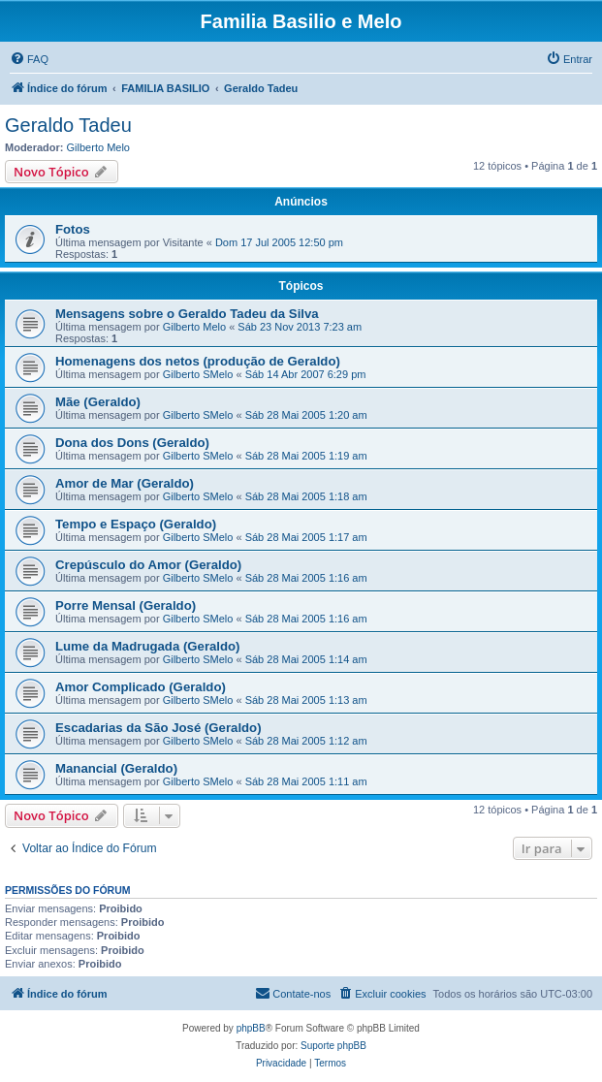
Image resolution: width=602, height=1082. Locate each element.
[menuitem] (29, 59)
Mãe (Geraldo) (98, 402)
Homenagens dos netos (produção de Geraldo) (197, 361)
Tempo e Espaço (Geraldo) (135, 524)
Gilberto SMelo (198, 374)
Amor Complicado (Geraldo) (140, 687)
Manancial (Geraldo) (116, 768)
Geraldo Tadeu (68, 125)
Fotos (72, 229)
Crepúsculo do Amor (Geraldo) (148, 564)
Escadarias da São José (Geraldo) (158, 727)
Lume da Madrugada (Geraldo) (147, 646)
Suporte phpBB (333, 1045)
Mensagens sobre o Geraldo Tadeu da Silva (187, 313)
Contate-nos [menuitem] (293, 993)
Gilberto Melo (98, 147)
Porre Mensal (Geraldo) (125, 605)
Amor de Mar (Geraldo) (124, 483)
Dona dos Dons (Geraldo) (132, 442)
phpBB (251, 1028)
